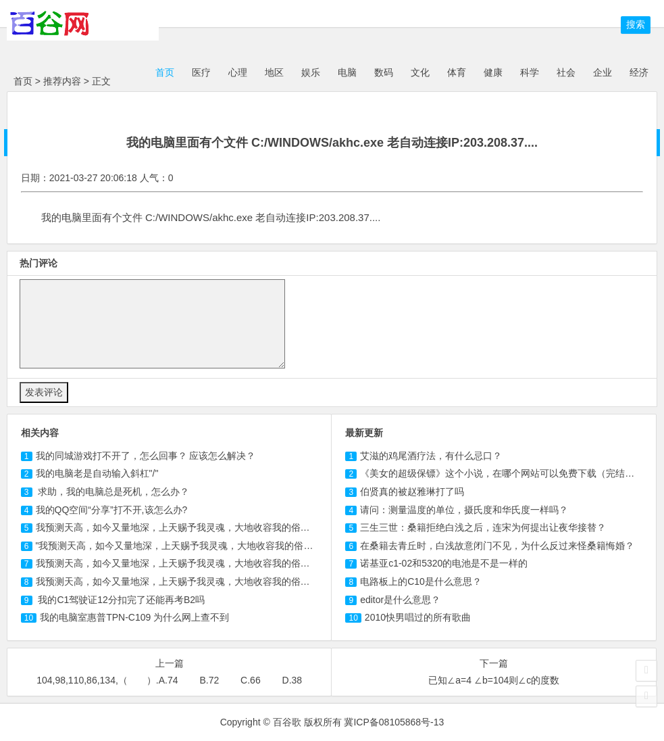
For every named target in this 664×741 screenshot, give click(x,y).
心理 (237, 72)
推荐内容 (62, 81)
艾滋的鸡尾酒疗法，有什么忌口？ (431, 455)
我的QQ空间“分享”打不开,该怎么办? (112, 509)
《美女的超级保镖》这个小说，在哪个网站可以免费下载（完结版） (502, 473)
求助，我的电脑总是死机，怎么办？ (113, 491)
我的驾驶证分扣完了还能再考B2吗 (120, 599)
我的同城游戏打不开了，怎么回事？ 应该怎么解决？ (146, 455)
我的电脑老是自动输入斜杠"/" (97, 473)
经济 (639, 72)
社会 (566, 72)
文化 (420, 72)
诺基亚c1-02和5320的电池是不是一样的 (444, 563)
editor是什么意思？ (400, 599)
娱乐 (310, 72)
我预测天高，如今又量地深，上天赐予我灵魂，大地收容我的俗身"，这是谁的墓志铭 (212, 563)
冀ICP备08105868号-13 (394, 722)
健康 (493, 72)
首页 (163, 72)
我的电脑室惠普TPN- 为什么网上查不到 (134, 617)
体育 (456, 72)
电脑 (347, 72)
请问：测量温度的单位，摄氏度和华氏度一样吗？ (464, 509)
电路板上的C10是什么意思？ (421, 581)
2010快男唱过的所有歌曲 (418, 617)
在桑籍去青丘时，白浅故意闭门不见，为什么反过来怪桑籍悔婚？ (497, 545)
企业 (602, 72)
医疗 (201, 72)
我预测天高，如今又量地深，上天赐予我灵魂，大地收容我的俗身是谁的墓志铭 (201, 527)
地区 (274, 72)
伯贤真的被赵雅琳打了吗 (412, 491)
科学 (529, 72)
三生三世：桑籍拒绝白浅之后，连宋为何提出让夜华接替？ (483, 527)
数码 (383, 72)
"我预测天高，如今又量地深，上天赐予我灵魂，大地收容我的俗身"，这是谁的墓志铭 (214, 545)
